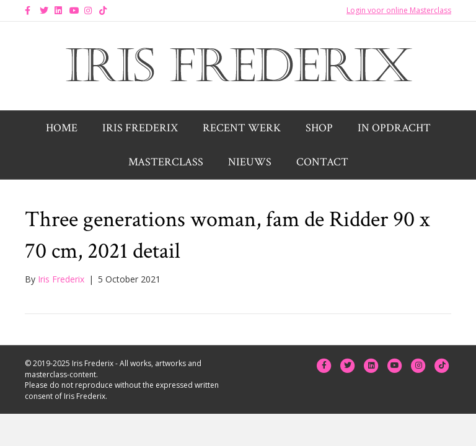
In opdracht (394, 128)
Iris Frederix (140, 128)
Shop (319, 128)
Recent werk (242, 128)
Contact (322, 162)
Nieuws (249, 162)
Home (61, 128)
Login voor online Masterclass (398, 10)
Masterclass (165, 162)
